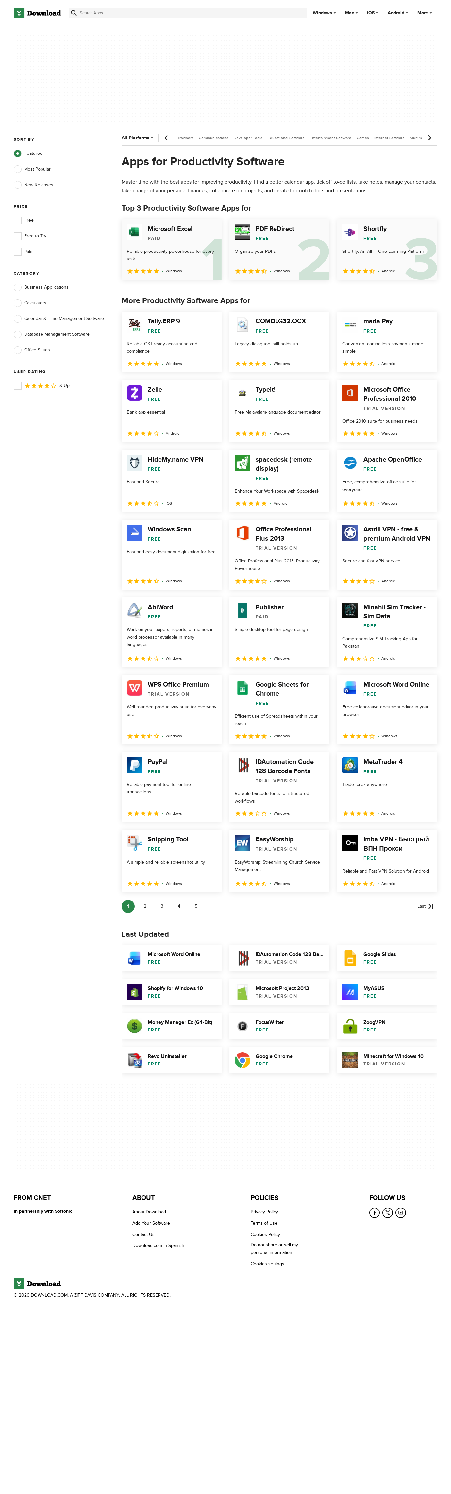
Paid (23, 252)
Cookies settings (267, 1264)
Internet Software (389, 138)
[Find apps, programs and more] (187, 13)
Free (24, 220)
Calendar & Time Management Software (59, 319)
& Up (42, 386)
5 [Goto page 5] (196, 906)
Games (363, 138)
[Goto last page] (425, 906)
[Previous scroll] (166, 138)
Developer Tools (248, 138)
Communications (213, 138)
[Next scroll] (429, 138)
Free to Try (30, 236)
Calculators (30, 303)
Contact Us (143, 1234)
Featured (28, 153)
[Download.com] (37, 13)
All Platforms (138, 137)
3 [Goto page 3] (162, 906)
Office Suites (32, 350)
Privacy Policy (264, 1212)
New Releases (33, 185)
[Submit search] (74, 13)
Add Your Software (151, 1223)
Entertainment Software (330, 138)
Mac (349, 13)
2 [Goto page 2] (145, 906)
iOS (371, 13)
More (425, 13)
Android (396, 13)
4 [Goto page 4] (179, 906)
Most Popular (32, 169)
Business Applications (41, 287)
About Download (149, 1212)
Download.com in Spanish (158, 1245)
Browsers (185, 138)
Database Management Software (52, 334)
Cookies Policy (265, 1234)
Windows (322, 13)
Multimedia (419, 138)
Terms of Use (264, 1223)
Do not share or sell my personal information (274, 1248)
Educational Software (286, 138)
